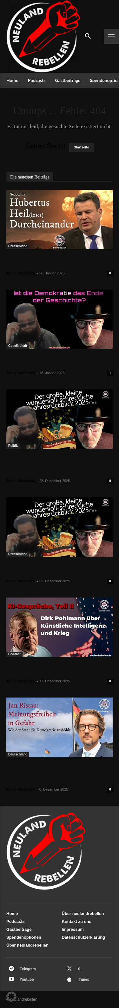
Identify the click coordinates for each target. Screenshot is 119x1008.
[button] (11, 996)
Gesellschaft (17, 345)
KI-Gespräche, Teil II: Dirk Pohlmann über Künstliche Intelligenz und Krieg (57, 669)
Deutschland (17, 246)
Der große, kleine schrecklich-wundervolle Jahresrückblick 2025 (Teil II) (59, 464)
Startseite (81, 147)
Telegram (28, 969)
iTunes (83, 979)
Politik (13, 446)
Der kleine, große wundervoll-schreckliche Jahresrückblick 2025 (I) (56, 569)
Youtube (27, 979)
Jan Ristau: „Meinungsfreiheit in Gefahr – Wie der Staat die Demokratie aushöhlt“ (58, 773)
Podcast (14, 654)
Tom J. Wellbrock (20, 273)
